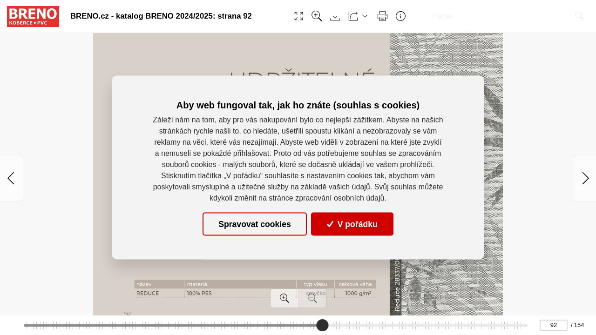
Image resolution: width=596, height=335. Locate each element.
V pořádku (352, 223)
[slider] (323, 325)
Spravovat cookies (254, 223)
